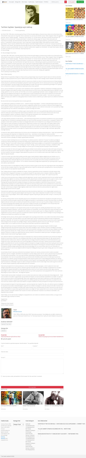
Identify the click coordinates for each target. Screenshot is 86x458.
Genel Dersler (29, 433)
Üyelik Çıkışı (31, 2)
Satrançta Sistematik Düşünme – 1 (9, 405)
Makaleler (4, 330)
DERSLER (28, 424)
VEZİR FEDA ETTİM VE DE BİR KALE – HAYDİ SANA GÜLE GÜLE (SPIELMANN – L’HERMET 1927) (61, 424)
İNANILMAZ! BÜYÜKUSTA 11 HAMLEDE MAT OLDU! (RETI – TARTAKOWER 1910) (58, 434)
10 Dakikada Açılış (30, 425)
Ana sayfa (11, 2)
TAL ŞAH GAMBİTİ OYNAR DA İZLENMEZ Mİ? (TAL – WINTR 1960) (54, 429)
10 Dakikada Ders (30, 427)
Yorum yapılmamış (19, 30)
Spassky (3, 324)
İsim (2, 346)
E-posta (35, 346)
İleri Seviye (28, 429)
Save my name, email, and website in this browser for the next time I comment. (22, 376)
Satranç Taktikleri (30, 435)
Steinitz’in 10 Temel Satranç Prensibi (54, 405)
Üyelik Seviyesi (39, 2)
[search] (57, 2)
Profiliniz (46, 2)
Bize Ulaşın (24, 2)
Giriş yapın (72, 2)
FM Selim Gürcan (6, 30)
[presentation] (11, 382)
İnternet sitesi (4, 351)
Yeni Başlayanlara (30, 437)
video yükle (80, 2)
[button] (61, 389)
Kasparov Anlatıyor (30, 430)
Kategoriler (18, 2)
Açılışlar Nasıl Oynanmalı (29, 405)
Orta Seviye (28, 432)
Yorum (3, 357)
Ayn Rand (9, 324)
